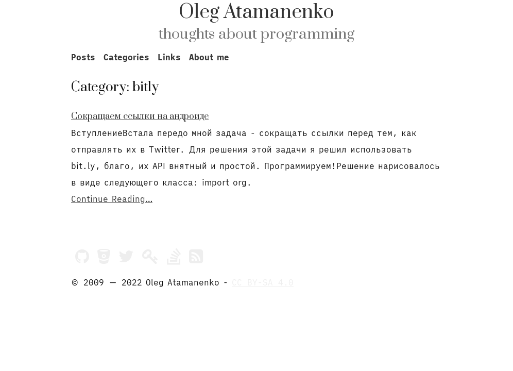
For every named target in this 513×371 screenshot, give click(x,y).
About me (209, 57)
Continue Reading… (111, 199)
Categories (126, 57)
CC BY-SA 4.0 (263, 282)
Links (169, 57)
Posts (83, 57)
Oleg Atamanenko (256, 12)
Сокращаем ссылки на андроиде (140, 116)
